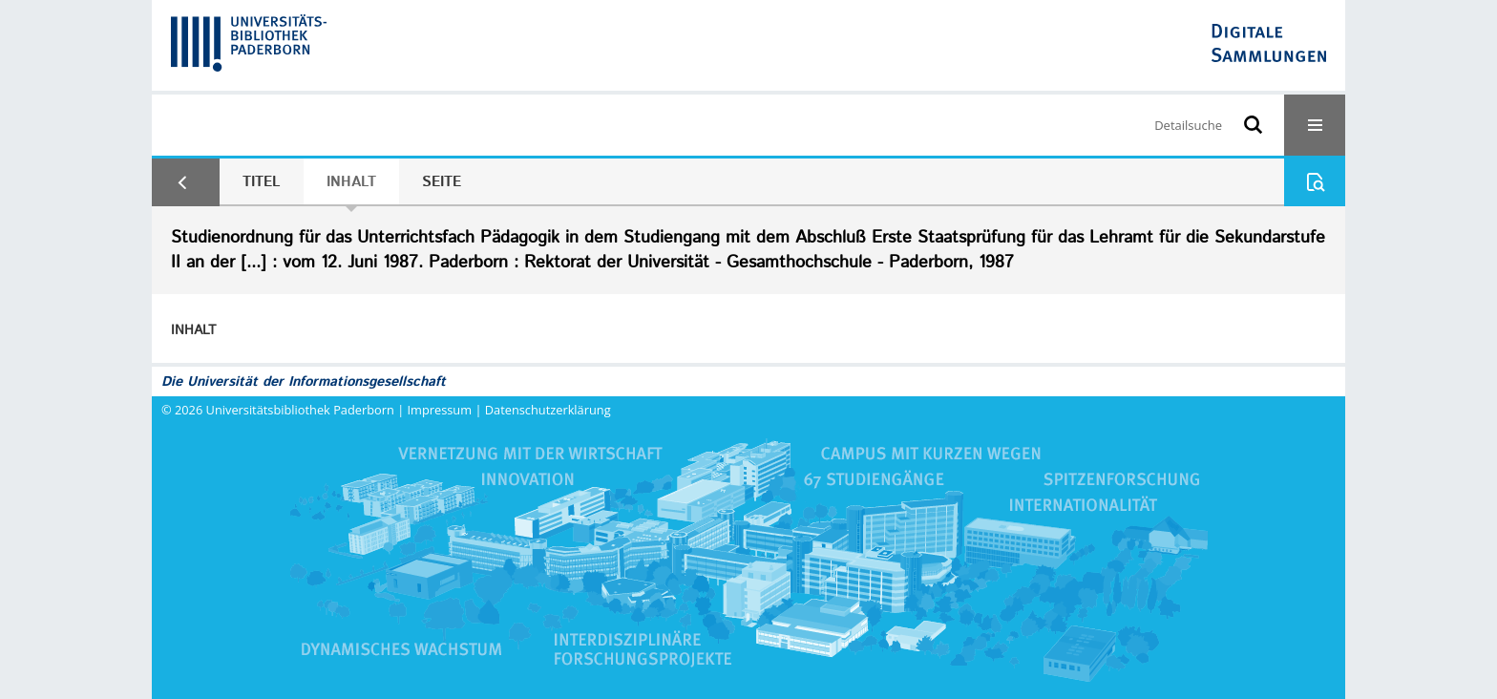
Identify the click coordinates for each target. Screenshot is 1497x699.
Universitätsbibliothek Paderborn (300, 409)
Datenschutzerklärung (548, 409)
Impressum (440, 409)
